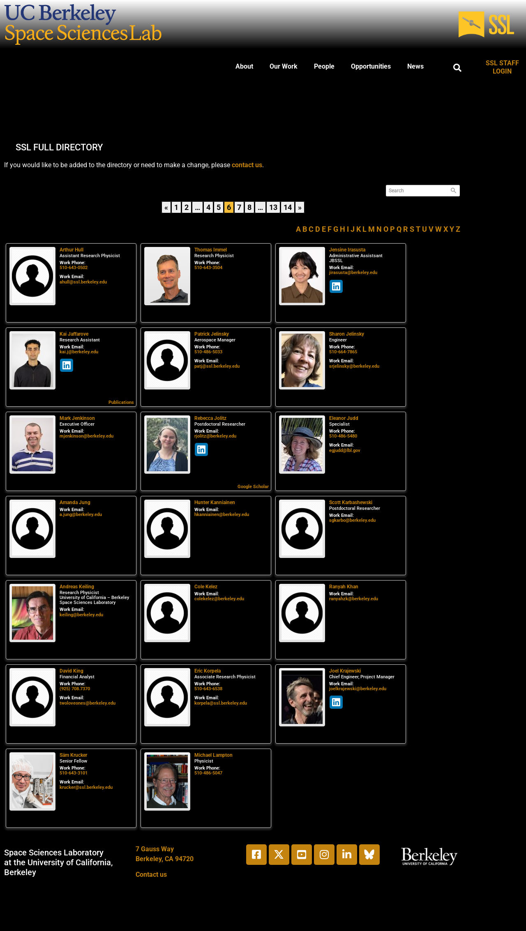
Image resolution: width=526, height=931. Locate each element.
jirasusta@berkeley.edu (353, 272)
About (244, 66)
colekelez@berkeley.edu (219, 598)
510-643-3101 (74, 773)
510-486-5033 (208, 352)
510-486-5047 (208, 773)
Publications (121, 402)
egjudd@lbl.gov (344, 450)
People (324, 66)
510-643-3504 (208, 267)
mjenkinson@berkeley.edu (86, 436)
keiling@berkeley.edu (81, 615)
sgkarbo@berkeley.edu (352, 520)
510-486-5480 (343, 436)
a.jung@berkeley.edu (81, 514)
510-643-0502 (74, 267)
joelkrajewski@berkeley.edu (357, 688)
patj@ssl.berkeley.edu (217, 366)
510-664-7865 (343, 352)
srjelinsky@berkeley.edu (354, 366)
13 (274, 206)
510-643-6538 (208, 689)
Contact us (151, 874)
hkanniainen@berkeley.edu (221, 514)
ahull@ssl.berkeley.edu (83, 282)
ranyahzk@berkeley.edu (353, 598)
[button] (457, 68)
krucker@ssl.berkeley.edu (86, 787)
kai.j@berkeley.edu (79, 352)
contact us (247, 165)
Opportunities (371, 66)
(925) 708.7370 (75, 689)
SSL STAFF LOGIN (502, 67)
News (415, 66)
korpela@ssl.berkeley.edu (220, 703)
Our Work (284, 66)
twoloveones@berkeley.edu (87, 703)
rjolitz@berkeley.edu (215, 436)
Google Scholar (253, 486)
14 (289, 206)
